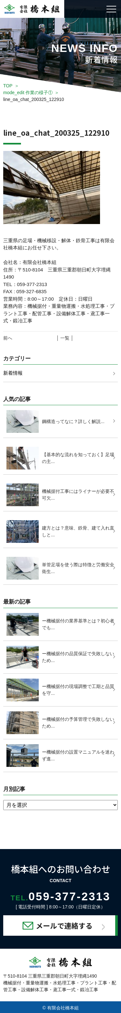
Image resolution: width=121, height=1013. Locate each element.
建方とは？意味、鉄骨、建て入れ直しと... (78, 531)
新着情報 (13, 373)
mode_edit (28, 92)
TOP (8, 85)
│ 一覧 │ (65, 338)
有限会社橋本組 (63, 1007)
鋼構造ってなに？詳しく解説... (73, 421)
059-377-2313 (61, 896)
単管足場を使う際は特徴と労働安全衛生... (78, 568)
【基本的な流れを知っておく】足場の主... (78, 458)
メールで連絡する (64, 925)
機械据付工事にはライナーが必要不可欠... (78, 495)
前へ (7, 338)
